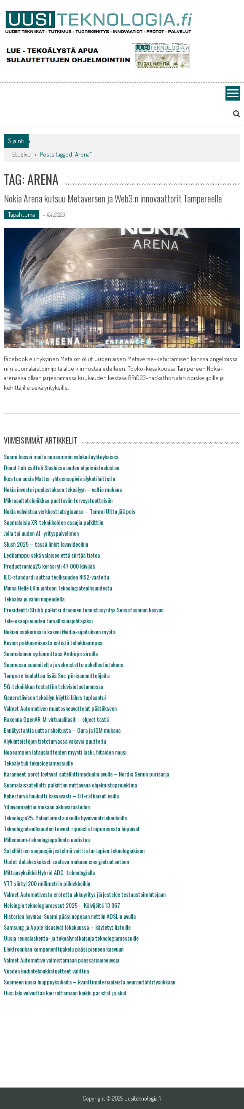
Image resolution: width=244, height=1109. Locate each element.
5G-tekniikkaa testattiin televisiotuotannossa (53, 686)
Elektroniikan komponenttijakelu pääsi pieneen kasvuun (63, 948)
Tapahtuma (21, 214)
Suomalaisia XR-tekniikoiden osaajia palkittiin (53, 522)
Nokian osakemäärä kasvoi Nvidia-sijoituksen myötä (59, 631)
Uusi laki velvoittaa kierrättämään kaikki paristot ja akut (65, 992)
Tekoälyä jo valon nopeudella (34, 598)
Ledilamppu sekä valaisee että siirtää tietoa (52, 555)
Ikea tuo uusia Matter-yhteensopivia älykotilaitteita (59, 478)
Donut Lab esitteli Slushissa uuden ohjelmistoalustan (61, 467)
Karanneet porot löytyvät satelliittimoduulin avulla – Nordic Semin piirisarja (86, 773)
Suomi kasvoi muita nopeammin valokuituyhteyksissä (61, 456)
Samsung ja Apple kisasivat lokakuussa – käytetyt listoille (67, 927)
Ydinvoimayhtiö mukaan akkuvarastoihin (47, 806)
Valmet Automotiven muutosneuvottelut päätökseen (60, 708)
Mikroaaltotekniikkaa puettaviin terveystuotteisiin (58, 500)
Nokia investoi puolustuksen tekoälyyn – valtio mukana (63, 489)
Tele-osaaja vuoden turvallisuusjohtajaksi (48, 620)
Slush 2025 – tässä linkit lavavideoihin (46, 544)
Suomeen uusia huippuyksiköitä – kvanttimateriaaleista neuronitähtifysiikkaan (89, 981)
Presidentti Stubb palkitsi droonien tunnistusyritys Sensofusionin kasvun (84, 609)
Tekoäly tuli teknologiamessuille (38, 762)
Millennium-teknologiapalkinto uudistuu (47, 839)
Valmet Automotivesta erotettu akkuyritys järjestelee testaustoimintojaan (85, 894)
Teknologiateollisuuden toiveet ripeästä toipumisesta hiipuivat (72, 828)
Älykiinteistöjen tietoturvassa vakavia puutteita (55, 741)
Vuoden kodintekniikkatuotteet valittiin (46, 970)
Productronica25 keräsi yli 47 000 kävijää (49, 565)
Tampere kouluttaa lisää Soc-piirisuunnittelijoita (57, 675)
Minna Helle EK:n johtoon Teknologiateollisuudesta (58, 587)
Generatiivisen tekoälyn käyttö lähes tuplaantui (55, 697)
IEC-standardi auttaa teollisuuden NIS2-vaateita (56, 576)
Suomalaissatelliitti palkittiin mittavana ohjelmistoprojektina (70, 784)
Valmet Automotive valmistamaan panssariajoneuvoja (61, 959)
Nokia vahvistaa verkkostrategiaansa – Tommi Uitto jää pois (69, 511)
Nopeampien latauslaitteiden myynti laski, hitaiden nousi (65, 751)
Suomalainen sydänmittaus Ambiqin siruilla (51, 653)
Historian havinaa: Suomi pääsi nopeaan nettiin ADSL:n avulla (70, 916)
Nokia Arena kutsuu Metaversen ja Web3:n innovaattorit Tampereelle (113, 198)
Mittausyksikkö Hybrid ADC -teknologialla (49, 872)
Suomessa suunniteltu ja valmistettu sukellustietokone (63, 664)
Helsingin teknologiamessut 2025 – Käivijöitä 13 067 (62, 905)
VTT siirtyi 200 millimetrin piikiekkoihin (47, 883)
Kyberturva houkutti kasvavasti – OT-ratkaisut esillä (61, 795)
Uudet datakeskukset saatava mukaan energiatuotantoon (66, 861)
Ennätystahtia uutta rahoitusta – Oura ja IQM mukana (62, 730)
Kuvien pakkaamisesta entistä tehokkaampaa (53, 642)
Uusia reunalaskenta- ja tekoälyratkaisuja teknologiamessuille (71, 937)
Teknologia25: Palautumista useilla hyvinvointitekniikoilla (65, 817)
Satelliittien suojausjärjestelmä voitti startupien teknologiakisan (74, 850)
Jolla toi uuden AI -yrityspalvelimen (41, 533)
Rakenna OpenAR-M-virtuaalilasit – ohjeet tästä (56, 719)
